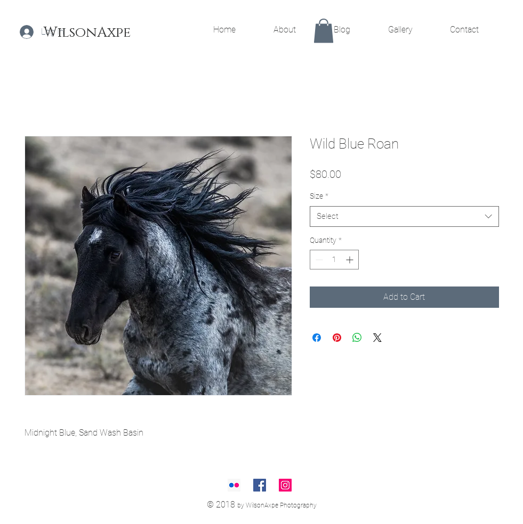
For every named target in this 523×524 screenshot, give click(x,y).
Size (319, 196)
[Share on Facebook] (316, 337)
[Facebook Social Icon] (259, 485)
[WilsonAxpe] (87, 33)
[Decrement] (318, 259)
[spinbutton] (334, 259)
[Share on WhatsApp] (357, 337)
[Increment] (350, 259)
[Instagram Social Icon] (285, 485)
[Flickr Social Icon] (234, 485)
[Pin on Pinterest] (337, 337)
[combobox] (404, 216)
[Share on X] (377, 337)
